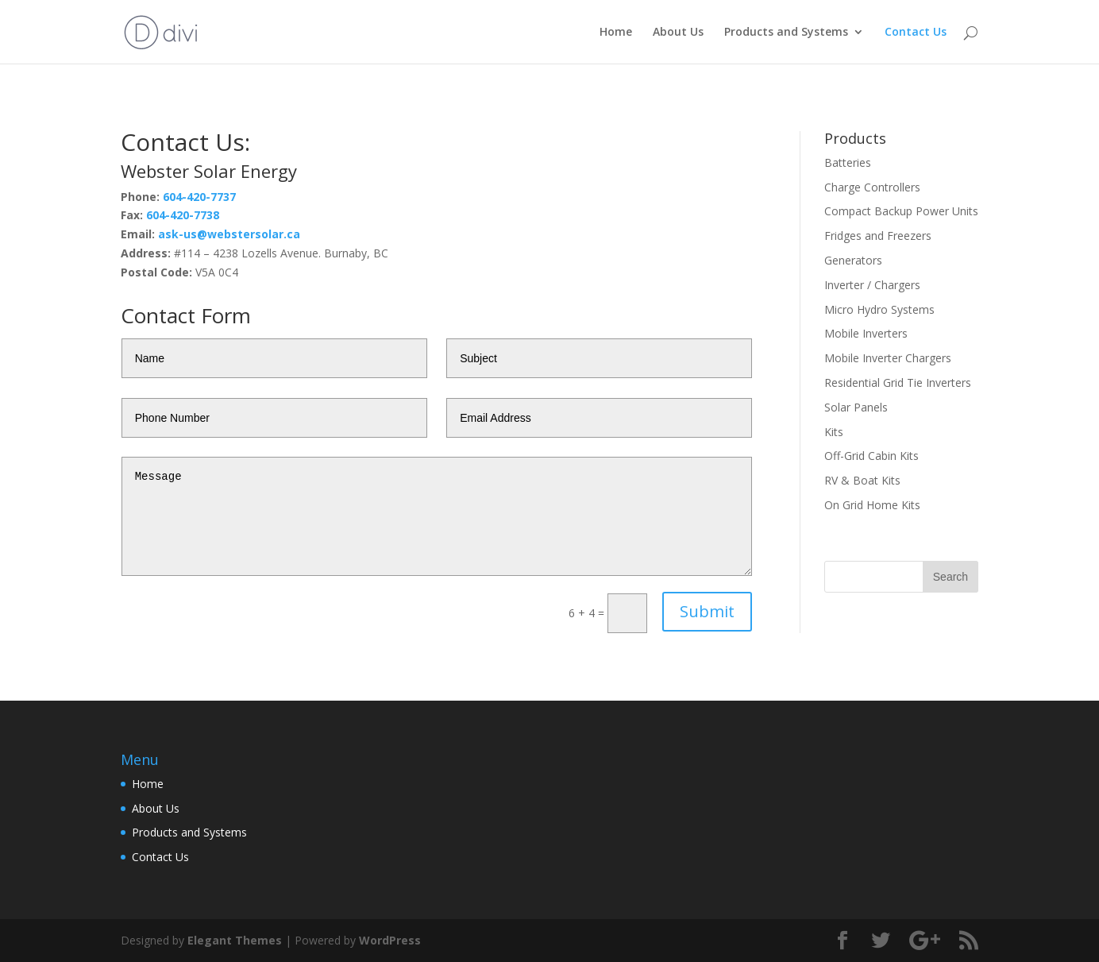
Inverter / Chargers (872, 284)
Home (616, 32)
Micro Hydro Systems (879, 309)
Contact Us (916, 32)
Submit (707, 611)
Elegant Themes (234, 940)
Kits (833, 431)
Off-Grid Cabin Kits (871, 455)
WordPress (390, 940)
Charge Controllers (872, 187)
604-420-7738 (182, 214)
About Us (678, 32)
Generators (853, 260)
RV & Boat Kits (862, 480)
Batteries (847, 162)
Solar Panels (856, 407)
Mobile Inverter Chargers (887, 357)
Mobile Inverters (866, 333)
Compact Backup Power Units (901, 210)
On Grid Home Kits (872, 504)
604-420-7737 (199, 196)
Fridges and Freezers (877, 235)
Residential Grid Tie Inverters (897, 382)
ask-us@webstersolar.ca (229, 233)
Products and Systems (786, 32)
